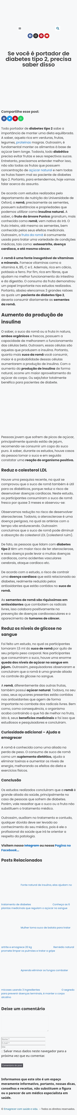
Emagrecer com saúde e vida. (21, 1112)
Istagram (31, 845)
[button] (20, 28)
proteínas (23, 142)
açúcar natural (40, 170)
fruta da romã (32, 235)
